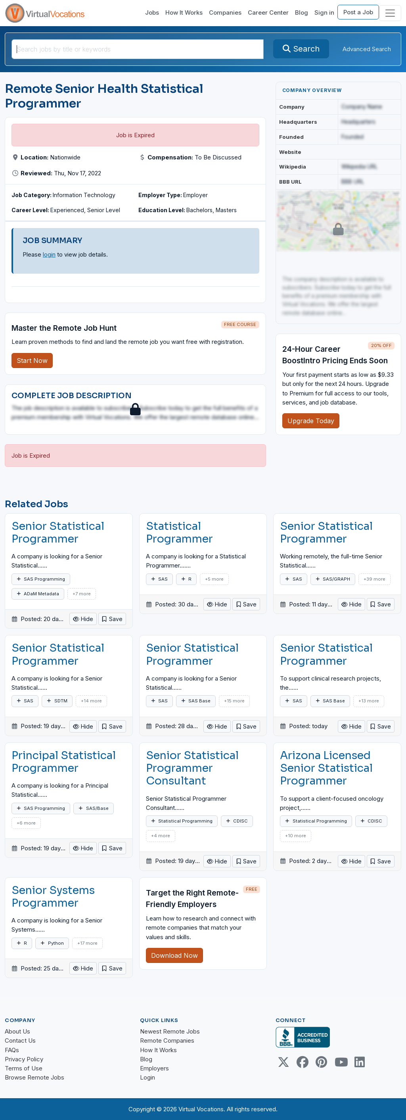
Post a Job (358, 12)
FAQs (12, 1050)
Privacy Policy (24, 1059)
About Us (17, 1031)
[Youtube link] (341, 1062)
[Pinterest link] (321, 1062)
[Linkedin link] (360, 1062)
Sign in (324, 12)
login (49, 254)
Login (147, 1077)
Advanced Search (367, 49)
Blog (301, 12)
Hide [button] (83, 619)
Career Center (268, 12)
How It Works (184, 12)
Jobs (152, 12)
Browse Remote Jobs (34, 1077)
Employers (154, 1068)
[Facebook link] (302, 1062)
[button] (112, 619)
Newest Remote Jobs (170, 1031)
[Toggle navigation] (390, 13)
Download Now (174, 955)
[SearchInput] (137, 49)
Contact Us (20, 1040)
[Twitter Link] (283, 1062)
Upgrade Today (310, 421)
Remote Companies (167, 1040)
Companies (225, 12)
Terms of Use (23, 1068)
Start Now (32, 360)
